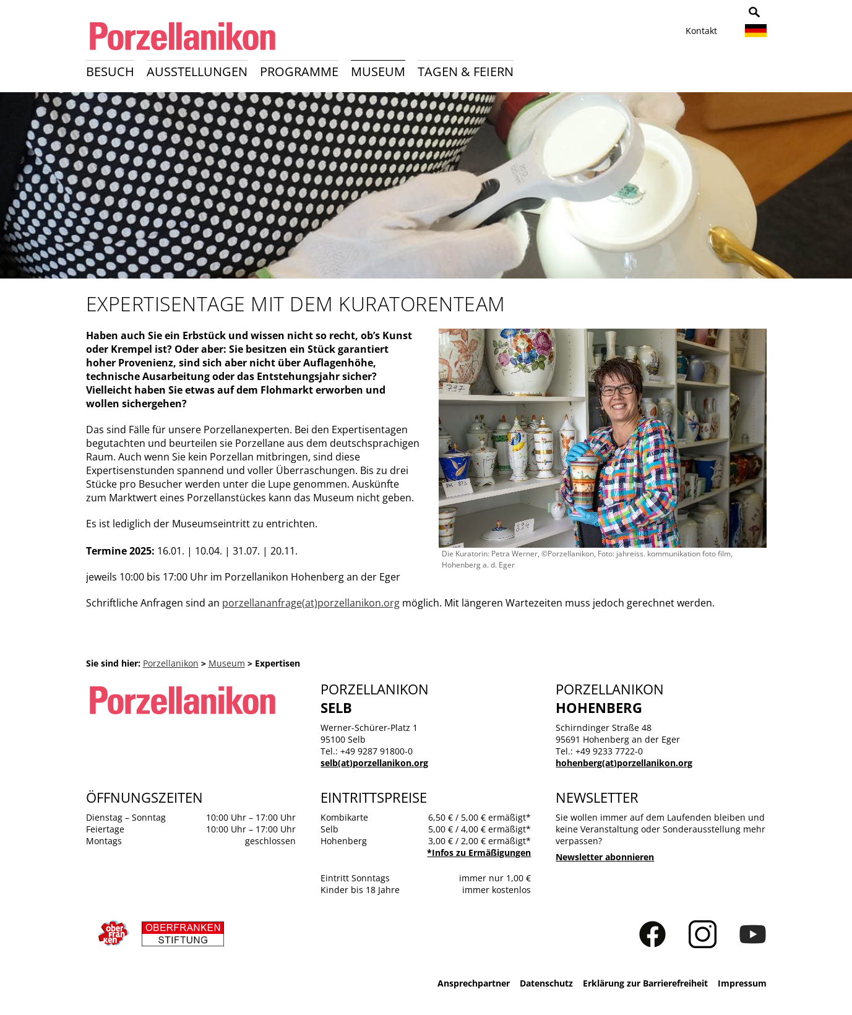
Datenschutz (546, 983)
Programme (299, 71)
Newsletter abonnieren (605, 857)
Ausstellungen (197, 71)
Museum (378, 71)
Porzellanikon (171, 663)
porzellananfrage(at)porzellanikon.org (311, 603)
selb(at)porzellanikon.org (374, 763)
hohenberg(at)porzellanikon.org (624, 763)
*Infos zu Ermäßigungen (479, 852)
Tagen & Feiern (466, 71)
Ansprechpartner (473, 983)
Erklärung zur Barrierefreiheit (645, 983)
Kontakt (701, 31)
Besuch (110, 71)
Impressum (742, 983)
